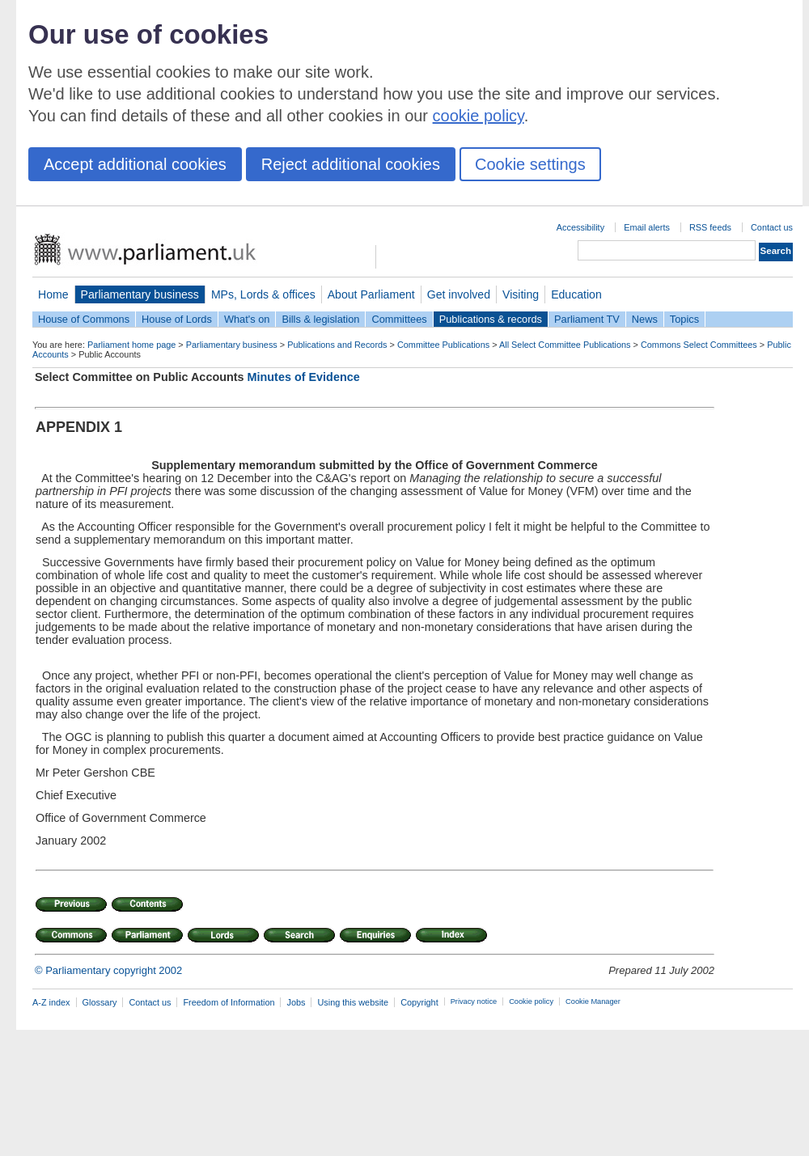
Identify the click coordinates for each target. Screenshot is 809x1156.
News (645, 319)
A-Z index (51, 1002)
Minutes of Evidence (304, 377)
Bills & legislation (320, 319)
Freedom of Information (228, 1002)
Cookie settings (530, 164)
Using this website (352, 1002)
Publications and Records (337, 344)
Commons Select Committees (699, 344)
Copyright (419, 1002)
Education (576, 294)
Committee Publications (443, 344)
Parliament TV (587, 319)
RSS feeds (710, 227)
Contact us (772, 227)
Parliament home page (131, 344)
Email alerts (647, 227)
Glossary (100, 1002)
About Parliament (371, 294)
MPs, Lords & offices (263, 294)
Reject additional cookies (350, 164)
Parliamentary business (140, 294)
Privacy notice (474, 1001)
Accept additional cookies (135, 164)
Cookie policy (531, 1001)
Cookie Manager (593, 1001)
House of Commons (83, 319)
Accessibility (580, 227)
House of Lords (177, 319)
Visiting (520, 294)
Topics (684, 319)
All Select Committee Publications (565, 344)
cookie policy (478, 116)
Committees (398, 319)
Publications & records (490, 319)
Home (53, 294)
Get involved (458, 294)
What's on (247, 319)
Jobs (295, 1002)
